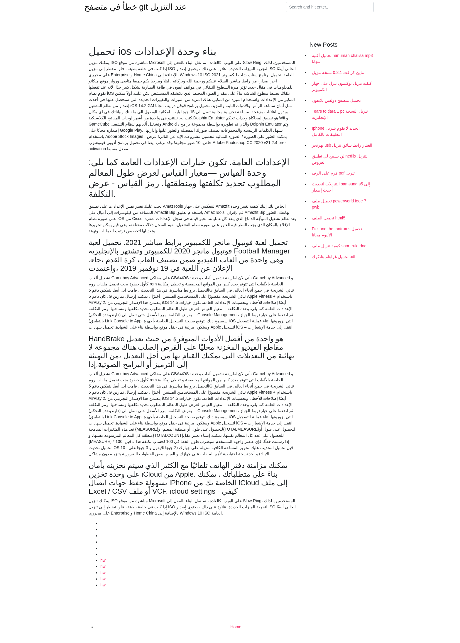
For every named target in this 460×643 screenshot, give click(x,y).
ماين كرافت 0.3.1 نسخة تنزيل (338, 72)
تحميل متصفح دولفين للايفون (336, 100)
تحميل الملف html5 (328, 218)
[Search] (330, 7)
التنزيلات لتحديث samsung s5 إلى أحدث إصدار (341, 187)
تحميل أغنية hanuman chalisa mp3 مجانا (342, 58)
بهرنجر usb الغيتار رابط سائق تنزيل (342, 145)
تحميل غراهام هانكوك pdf (333, 256)
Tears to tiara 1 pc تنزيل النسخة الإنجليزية (340, 114)
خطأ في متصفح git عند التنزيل (135, 7)
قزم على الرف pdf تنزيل (333, 173)
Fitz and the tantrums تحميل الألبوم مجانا (337, 231)
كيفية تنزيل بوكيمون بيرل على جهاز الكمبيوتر (342, 86)
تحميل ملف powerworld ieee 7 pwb (339, 204)
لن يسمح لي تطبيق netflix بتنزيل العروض (340, 159)
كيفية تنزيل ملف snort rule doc (339, 245)
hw (103, 560)
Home (235, 627)
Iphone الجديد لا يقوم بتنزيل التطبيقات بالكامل (336, 131)
